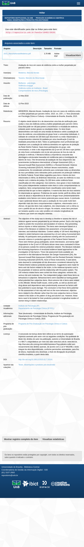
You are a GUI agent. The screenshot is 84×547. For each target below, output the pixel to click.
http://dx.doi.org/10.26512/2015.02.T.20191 (35, 359)
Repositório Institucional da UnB (19, 18)
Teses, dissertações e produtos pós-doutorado (27, 20)
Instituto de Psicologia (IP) (28, 306)
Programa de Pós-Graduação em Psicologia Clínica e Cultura (42, 324)
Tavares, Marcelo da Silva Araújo (31, 78)
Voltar (42, 13)
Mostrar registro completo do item (21, 439)
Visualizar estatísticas (53, 439)
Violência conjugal (25, 86)
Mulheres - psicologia (26, 83)
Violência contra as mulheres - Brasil (33, 88)
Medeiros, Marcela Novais (28, 73)
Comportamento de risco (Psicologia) (33, 91)
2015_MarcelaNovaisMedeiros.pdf (17, 54)
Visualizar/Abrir (73, 55)
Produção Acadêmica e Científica (50, 18)
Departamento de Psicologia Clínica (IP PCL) (36, 308)
